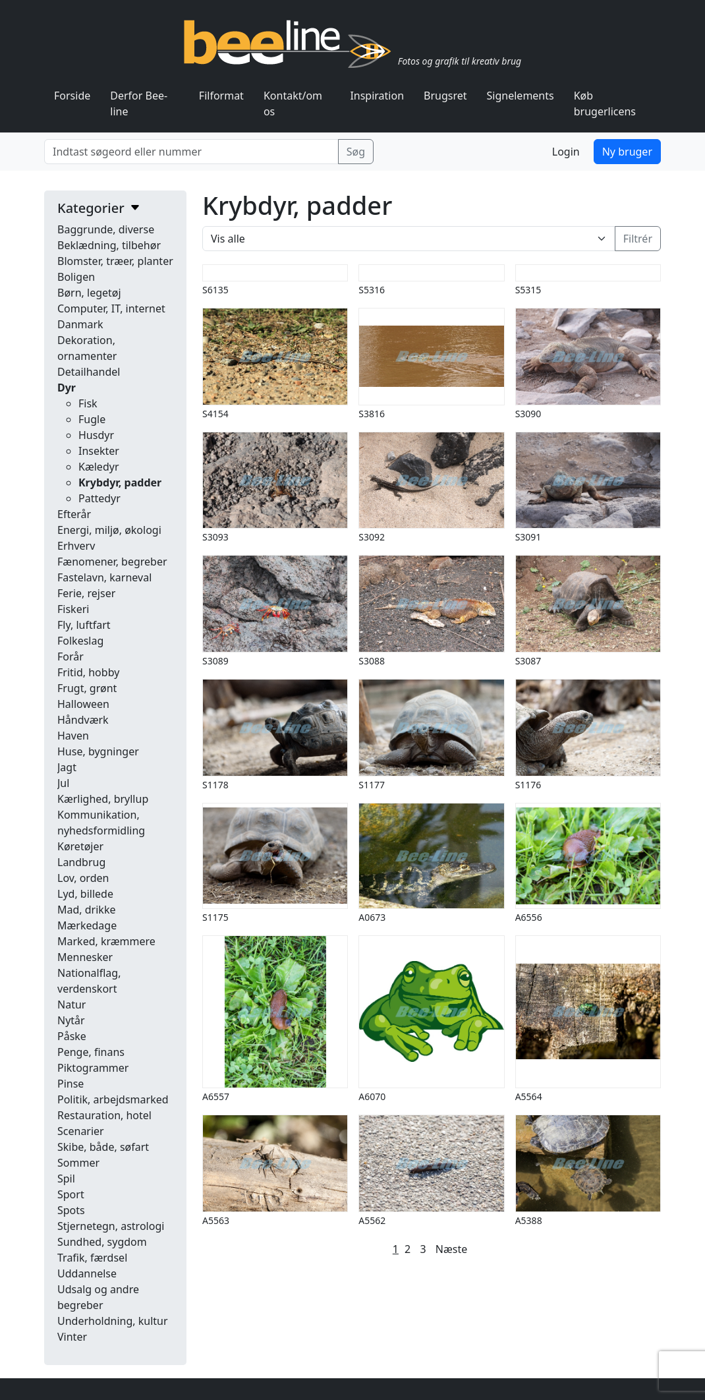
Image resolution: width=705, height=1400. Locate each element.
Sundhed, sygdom (102, 1242)
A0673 (371, 917)
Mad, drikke (86, 909)
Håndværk (83, 720)
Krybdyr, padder (119, 482)
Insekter (98, 451)
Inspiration (377, 95)
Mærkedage (87, 925)
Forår (70, 656)
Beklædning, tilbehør (109, 245)
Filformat (221, 95)
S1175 (215, 917)
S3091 (528, 537)
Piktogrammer (92, 1068)
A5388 (528, 1220)
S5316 (371, 289)
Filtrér (637, 238)
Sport (70, 1194)
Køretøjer (80, 846)
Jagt (66, 767)
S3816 (371, 413)
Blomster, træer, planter (115, 261)
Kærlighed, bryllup (102, 799)
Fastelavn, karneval (104, 577)
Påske (71, 1036)
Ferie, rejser (86, 593)
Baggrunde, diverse (105, 229)
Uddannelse (87, 1273)
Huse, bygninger (98, 751)
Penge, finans (91, 1052)
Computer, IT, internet (111, 308)
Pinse (70, 1083)
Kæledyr (98, 466)
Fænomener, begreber (112, 561)
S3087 (528, 661)
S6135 (215, 289)
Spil (66, 1178)
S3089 (215, 661)
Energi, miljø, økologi (109, 530)
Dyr (66, 387)
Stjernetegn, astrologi (110, 1226)
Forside (72, 95)
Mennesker (85, 957)
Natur (71, 1004)
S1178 (215, 784)
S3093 (215, 537)
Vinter (72, 1336)
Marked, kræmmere (106, 941)
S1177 (371, 784)
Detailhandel (88, 372)
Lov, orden (83, 878)
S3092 (371, 537)
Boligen (76, 277)
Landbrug (81, 862)
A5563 (215, 1220)
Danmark (80, 324)
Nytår (71, 1020)
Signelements (520, 95)
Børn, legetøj (89, 292)
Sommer (78, 1162)
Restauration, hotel (104, 1115)
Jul (63, 783)
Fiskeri (73, 609)
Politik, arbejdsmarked (113, 1099)
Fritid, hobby (88, 672)
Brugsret (445, 95)
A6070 (371, 1096)
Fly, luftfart (84, 625)
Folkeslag (80, 640)
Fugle (91, 419)
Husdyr (96, 435)
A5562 (371, 1220)
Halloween (83, 704)
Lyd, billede (85, 894)
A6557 (215, 1096)
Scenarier (80, 1131)
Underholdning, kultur (112, 1321)
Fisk (88, 403)
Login (566, 151)
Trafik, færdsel (92, 1257)
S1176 (528, 784)
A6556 (528, 917)
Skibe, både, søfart (103, 1147)
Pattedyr (99, 498)
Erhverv (76, 546)
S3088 (371, 661)
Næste (451, 1249)
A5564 (528, 1096)
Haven (73, 735)
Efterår (74, 514)
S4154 (215, 413)
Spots (71, 1210)
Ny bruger (627, 151)
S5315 (528, 289)
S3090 (528, 413)
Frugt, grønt (87, 688)
